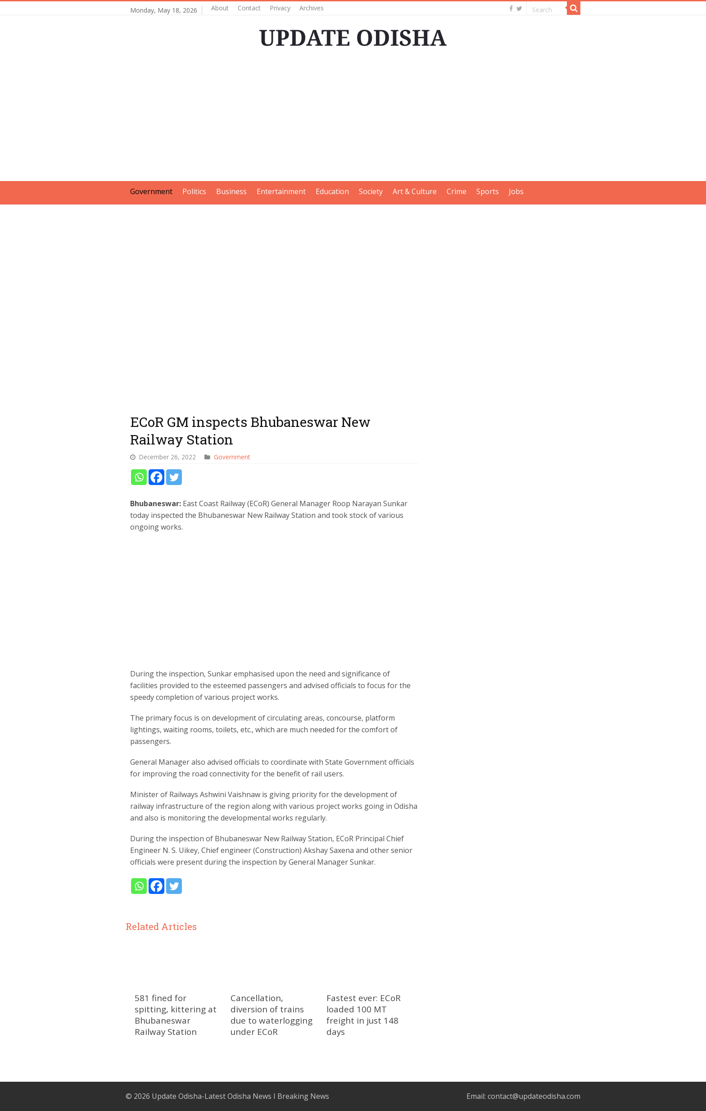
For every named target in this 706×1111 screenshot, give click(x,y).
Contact (249, 8)
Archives (311, 8)
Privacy (280, 8)
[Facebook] (156, 477)
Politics (194, 191)
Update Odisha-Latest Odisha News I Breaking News (240, 1096)
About (220, 8)
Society (371, 191)
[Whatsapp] (139, 477)
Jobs (516, 191)
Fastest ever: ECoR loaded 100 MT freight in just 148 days (363, 1014)
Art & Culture (415, 191)
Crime (456, 191)
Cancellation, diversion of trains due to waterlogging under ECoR (271, 1014)
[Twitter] (174, 477)
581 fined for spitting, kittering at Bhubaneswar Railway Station (176, 1014)
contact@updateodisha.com (534, 1096)
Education (332, 191)
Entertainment (281, 191)
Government (151, 191)
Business (231, 191)
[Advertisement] (353, 118)
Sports (487, 191)
